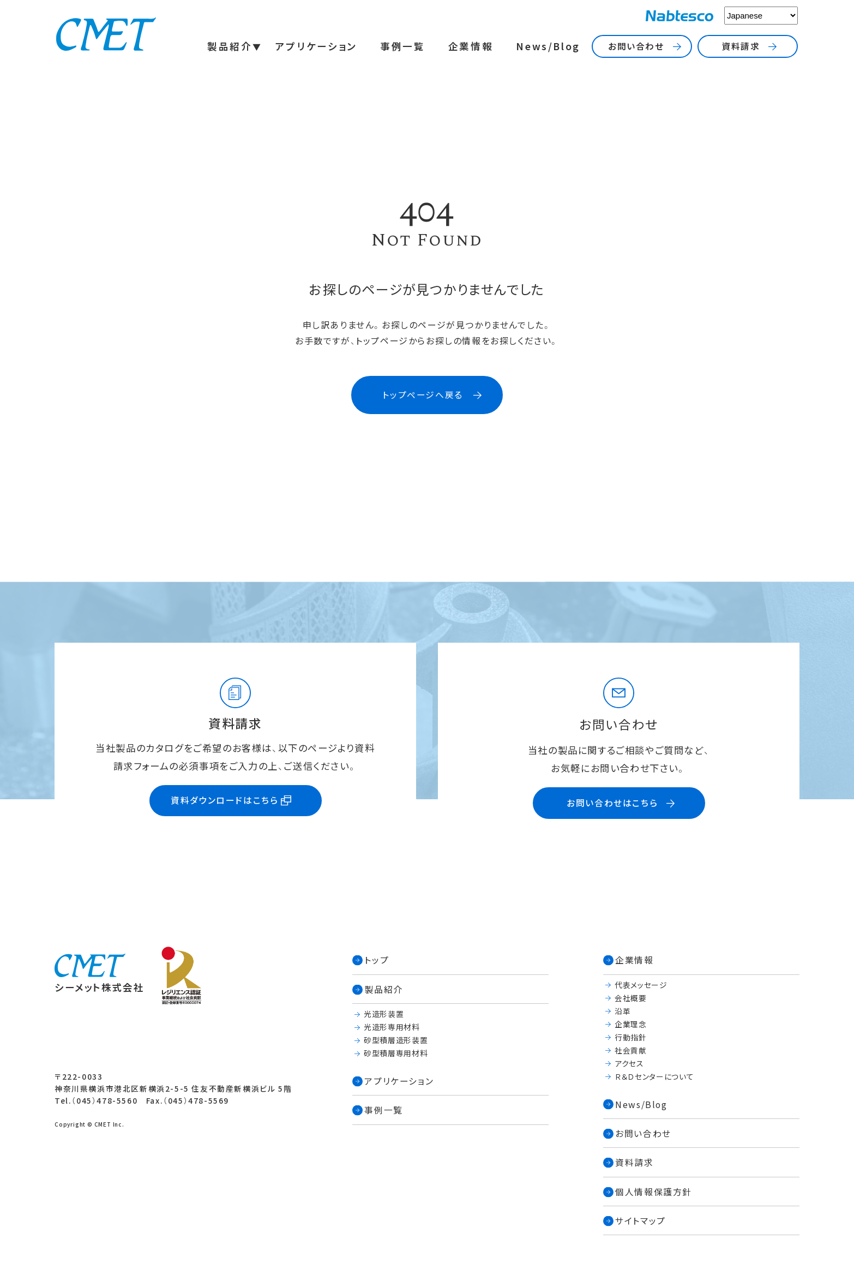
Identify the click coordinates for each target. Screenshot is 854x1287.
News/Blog (548, 46)
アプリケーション (316, 46)
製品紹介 (229, 46)
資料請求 (740, 46)
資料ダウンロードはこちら (224, 800)
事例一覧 (402, 46)
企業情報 (471, 46)
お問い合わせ (636, 46)
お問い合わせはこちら (612, 803)
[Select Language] (761, 16)
